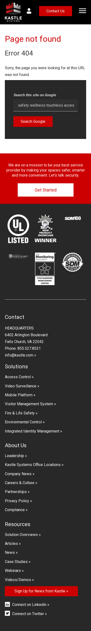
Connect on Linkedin (29, 604)
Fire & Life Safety (20, 413)
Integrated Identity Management (32, 431)
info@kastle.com (19, 355)
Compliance (15, 510)
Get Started (46, 189)
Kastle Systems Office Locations (33, 464)
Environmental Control (23, 422)
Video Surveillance (20, 386)
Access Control (18, 377)
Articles (11, 543)
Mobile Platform (19, 395)
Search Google (33, 121)
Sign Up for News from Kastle (40, 591)
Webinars (13, 570)
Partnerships (16, 491)
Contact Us (55, 11)
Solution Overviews (21, 534)
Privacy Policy (17, 501)
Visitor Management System (29, 404)
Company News (18, 474)
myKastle (32, 11)
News (10, 552)
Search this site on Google (34, 95)
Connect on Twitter (28, 613)
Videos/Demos (18, 579)
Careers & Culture (19, 482)
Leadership (14, 455)
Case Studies (16, 561)
